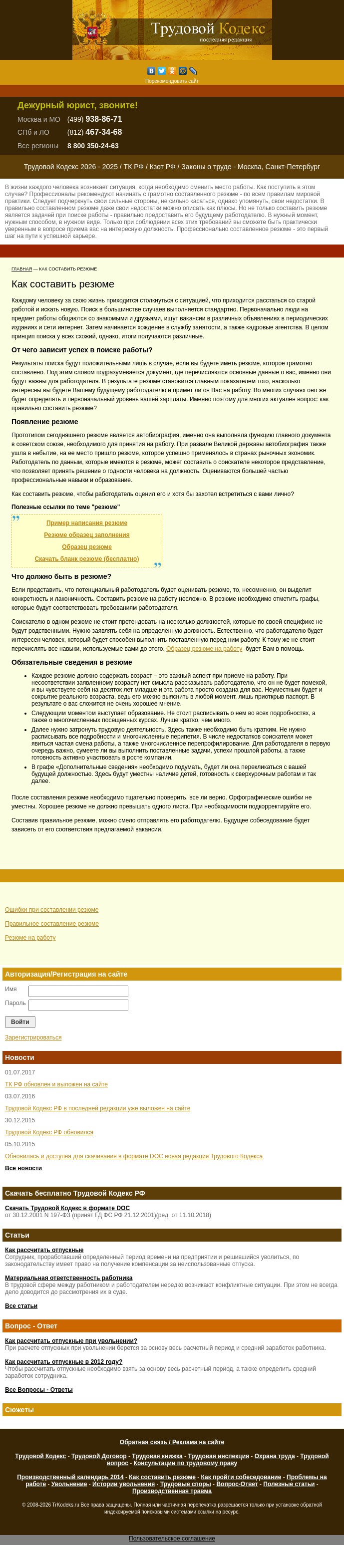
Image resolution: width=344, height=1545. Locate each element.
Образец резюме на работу (204, 648)
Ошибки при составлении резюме (51, 909)
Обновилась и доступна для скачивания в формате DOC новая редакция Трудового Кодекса (134, 1156)
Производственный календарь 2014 (70, 1477)
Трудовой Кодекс (40, 1456)
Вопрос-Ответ (237, 1484)
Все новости (23, 1168)
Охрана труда (275, 1456)
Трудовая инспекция (218, 1456)
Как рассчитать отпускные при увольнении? (71, 1340)
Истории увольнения (123, 1484)
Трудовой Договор (99, 1456)
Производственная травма (172, 1491)
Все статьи (21, 1305)
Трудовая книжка (157, 1456)
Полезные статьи (289, 1484)
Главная (21, 268)
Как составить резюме (162, 1477)
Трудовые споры (185, 1484)
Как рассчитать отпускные (44, 1250)
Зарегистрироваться (33, 1037)
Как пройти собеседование (241, 1477)
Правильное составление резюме (52, 923)
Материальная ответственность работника (68, 1278)
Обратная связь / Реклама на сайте (172, 1442)
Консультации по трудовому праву (185, 1463)
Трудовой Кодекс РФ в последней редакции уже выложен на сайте (97, 1108)
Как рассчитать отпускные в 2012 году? (63, 1361)
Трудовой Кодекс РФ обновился (49, 1132)
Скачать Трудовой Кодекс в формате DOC (67, 1208)
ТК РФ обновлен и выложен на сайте (56, 1084)
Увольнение (69, 1484)
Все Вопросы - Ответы (39, 1389)
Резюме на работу (30, 937)
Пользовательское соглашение (172, 1538)
